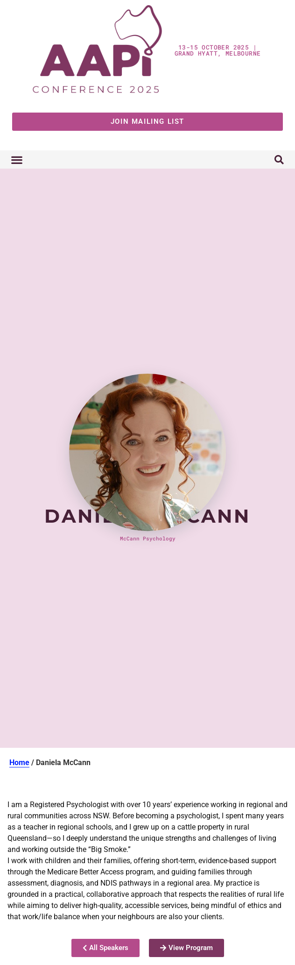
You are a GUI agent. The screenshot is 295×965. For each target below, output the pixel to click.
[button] (16, 159)
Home (19, 762)
